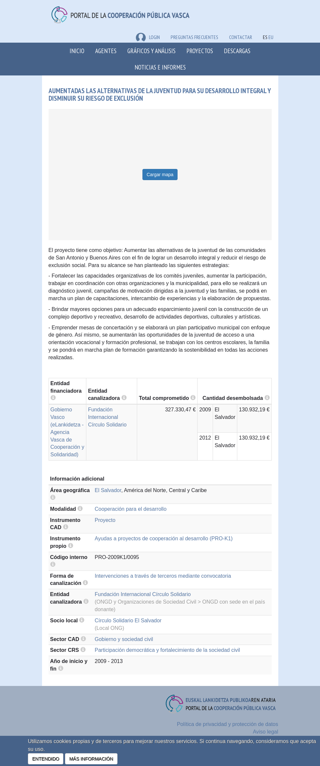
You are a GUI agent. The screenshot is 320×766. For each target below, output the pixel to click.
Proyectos (199, 51)
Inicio (77, 51)
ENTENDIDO (45, 758)
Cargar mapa (160, 174)
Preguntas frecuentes (194, 37)
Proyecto (105, 520)
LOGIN (148, 37)
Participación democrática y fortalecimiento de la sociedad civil (167, 650)
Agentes (106, 51)
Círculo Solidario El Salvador (128, 620)
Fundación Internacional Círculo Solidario (107, 417)
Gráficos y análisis (151, 51)
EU (270, 37)
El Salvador (108, 490)
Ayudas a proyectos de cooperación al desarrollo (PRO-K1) (164, 538)
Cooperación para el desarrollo (131, 509)
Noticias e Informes (160, 67)
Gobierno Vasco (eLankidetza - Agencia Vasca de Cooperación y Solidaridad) (67, 432)
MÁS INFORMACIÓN (91, 758)
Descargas (237, 51)
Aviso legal (265, 732)
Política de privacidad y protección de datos (227, 724)
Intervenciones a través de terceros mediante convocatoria (163, 576)
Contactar (240, 37)
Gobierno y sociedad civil (124, 639)
